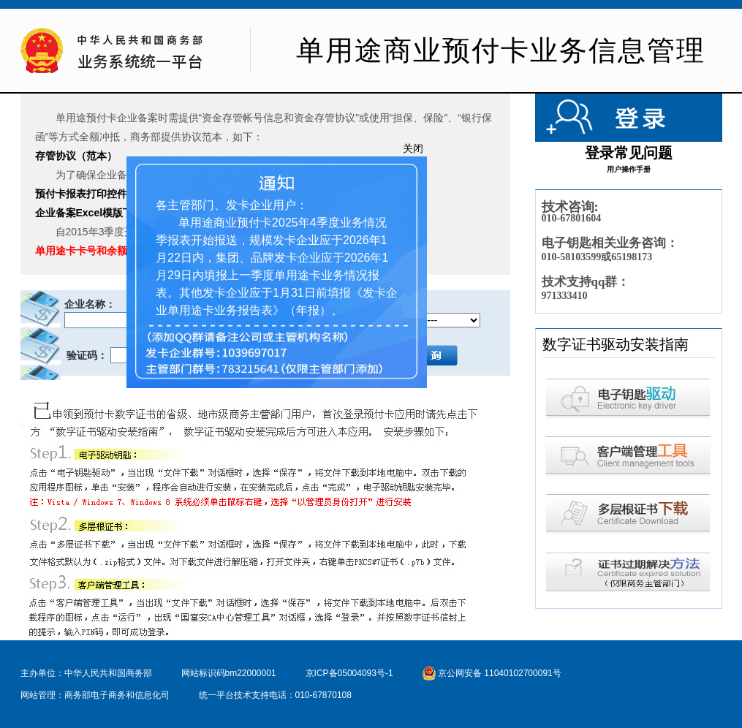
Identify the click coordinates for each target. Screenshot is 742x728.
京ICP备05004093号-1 (349, 673)
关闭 (411, 147)
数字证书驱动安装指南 (615, 344)
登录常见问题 (629, 153)
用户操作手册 (629, 169)
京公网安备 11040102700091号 (492, 673)
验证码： (86, 355)
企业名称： (90, 304)
